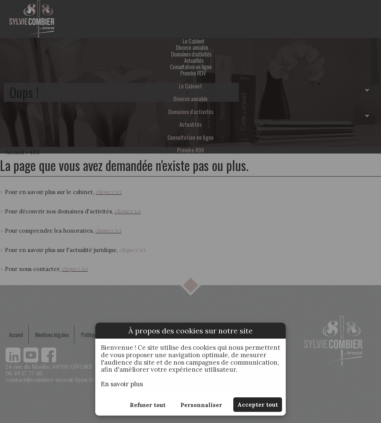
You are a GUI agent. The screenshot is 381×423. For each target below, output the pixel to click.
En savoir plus (122, 384)
